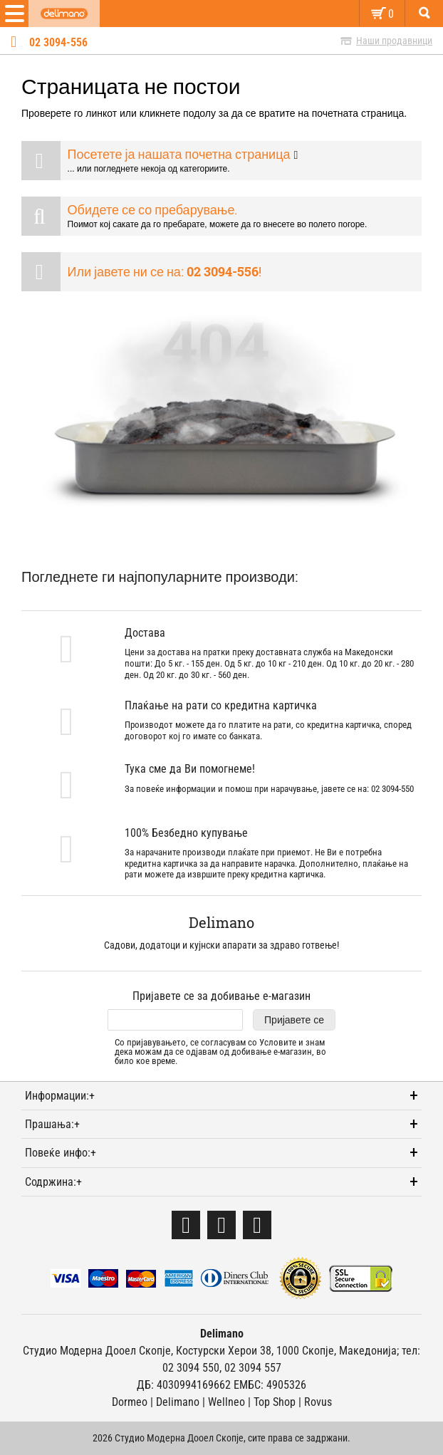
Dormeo (129, 1402)
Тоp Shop (275, 1402)
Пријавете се (294, 1020)
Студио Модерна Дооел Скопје (97, 1350)
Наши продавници (394, 40)
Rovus (318, 1402)
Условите (277, 1042)
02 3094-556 (58, 42)
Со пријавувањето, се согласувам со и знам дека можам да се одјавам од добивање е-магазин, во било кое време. (220, 1052)
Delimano (177, 1402)
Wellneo (226, 1402)
